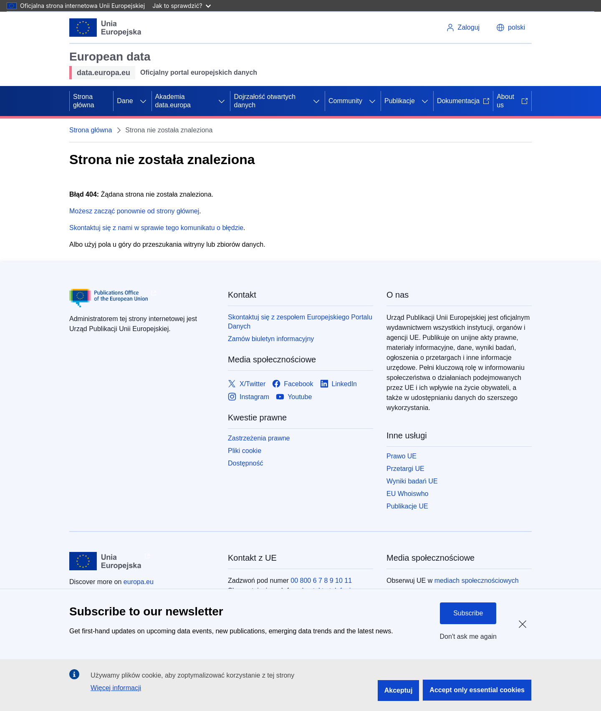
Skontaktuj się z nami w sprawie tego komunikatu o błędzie (156, 227)
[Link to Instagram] (248, 397)
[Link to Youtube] (294, 397)
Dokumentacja (463, 100)
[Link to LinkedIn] (338, 384)
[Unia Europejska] (105, 27)
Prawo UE (401, 456)
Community (345, 100)
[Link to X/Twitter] (246, 384)
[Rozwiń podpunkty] (143, 101)
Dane (125, 100)
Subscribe (468, 613)
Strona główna (83, 101)
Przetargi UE (405, 468)
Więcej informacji (116, 687)
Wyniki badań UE (412, 481)
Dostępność (245, 463)
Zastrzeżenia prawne (259, 438)
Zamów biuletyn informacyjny (271, 338)
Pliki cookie (244, 450)
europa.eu (139, 581)
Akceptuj (398, 690)
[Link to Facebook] (292, 384)
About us (512, 101)
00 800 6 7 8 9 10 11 (321, 580)
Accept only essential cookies (477, 689)
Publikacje (399, 100)
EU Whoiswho (407, 493)
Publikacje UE (407, 506)
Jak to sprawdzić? (181, 5)
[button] (511, 27)
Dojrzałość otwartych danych (264, 101)
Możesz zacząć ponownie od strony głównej (134, 211)
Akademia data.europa (173, 101)
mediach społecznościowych (476, 580)
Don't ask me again (468, 636)
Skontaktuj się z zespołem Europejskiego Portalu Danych (300, 322)
